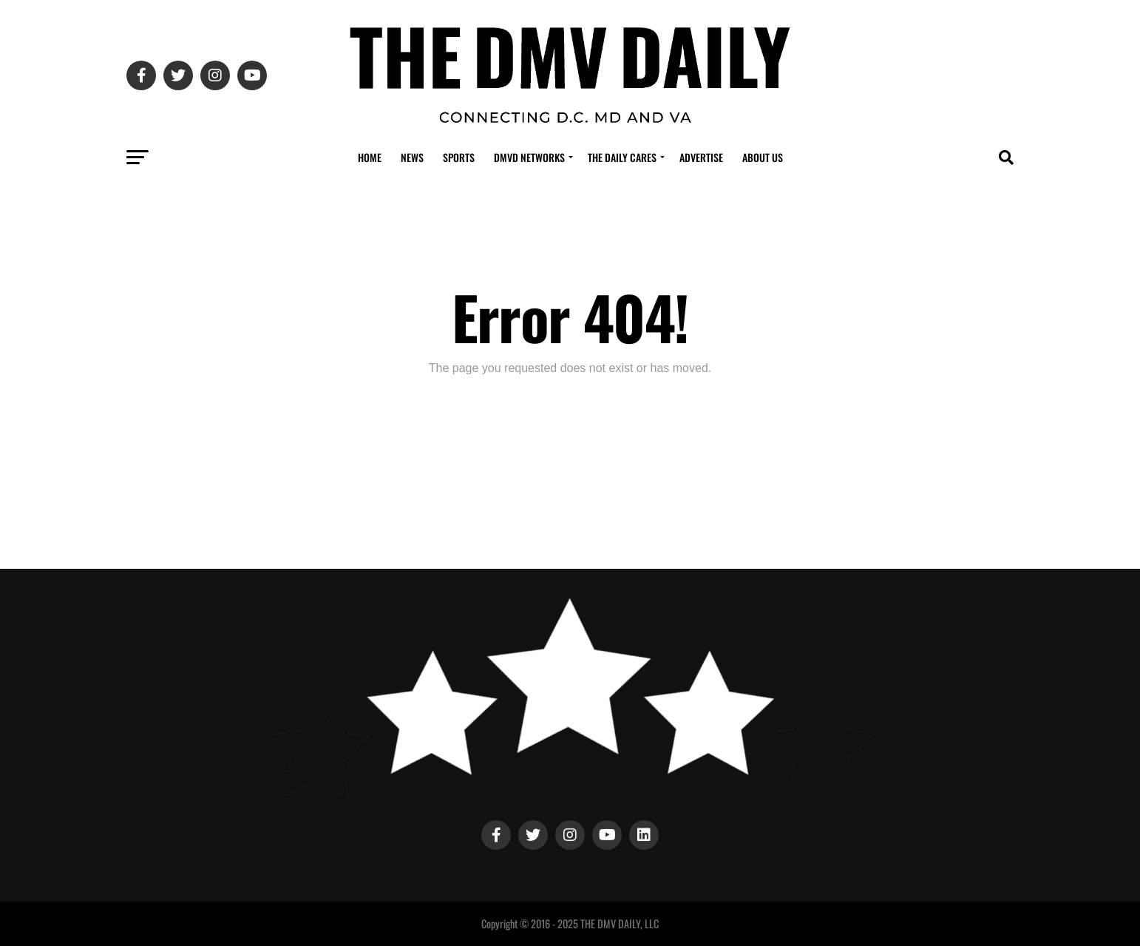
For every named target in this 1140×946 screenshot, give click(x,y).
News (412, 157)
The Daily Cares (622, 157)
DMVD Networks (529, 157)
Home (369, 157)
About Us (762, 157)
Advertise (701, 157)
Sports (459, 157)
